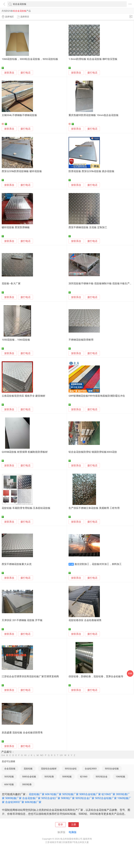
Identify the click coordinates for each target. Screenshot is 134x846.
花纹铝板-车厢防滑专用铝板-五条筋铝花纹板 (26, 508)
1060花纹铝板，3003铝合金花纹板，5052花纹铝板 (30, 59)
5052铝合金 (101, 776)
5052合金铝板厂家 (106, 798)
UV (61, 755)
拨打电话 (25, 72)
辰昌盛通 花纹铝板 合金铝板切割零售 (22, 732)
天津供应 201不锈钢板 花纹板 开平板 (22, 620)
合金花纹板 (9, 768)
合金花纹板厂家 (31, 798)
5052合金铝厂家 (50, 798)
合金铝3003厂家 (14, 802)
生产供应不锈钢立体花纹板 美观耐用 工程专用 (94, 508)
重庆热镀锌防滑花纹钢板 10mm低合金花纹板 (93, 115)
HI (25, 755)
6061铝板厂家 (53, 794)
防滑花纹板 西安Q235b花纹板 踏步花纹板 (91, 171)
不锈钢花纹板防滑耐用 (81, 339)
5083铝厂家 (68, 798)
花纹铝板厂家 (36, 794)
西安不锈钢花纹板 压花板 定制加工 (88, 227)
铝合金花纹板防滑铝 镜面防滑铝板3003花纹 (93, 452)
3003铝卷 (27, 784)
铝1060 (83, 776)
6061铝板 (9, 784)
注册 (73, 824)
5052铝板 (9, 776)
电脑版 (73, 832)
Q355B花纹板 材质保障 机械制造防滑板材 (25, 452)
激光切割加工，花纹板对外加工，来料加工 (98, 564)
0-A (3, 755)
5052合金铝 (71, 768)
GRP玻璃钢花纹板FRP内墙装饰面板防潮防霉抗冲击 (97, 395)
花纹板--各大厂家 (11, 283)
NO (41, 755)
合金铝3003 (91, 768)
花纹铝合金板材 (49, 768)
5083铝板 (67, 776)
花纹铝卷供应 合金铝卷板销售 (85, 620)
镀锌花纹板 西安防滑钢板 (16, 227)
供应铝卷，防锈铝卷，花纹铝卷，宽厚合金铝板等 (96, 676)
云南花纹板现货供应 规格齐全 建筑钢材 (23, 395)
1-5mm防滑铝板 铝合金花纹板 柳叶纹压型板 (93, 59)
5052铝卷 (49, 776)
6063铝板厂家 (33, 802)
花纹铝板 (28, 768)
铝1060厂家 (108, 794)
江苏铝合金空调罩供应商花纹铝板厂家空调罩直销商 (30, 676)
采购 (130, 673)
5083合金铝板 (29, 776)
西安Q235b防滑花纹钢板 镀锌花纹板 (22, 171)
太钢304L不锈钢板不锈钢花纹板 (19, 115)
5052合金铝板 (112, 768)
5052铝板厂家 (70, 794)
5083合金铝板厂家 (90, 794)
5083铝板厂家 (13, 798)
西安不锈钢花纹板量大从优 (17, 564)
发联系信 (9, 72)
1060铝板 (120, 776)
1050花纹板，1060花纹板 (16, 339)
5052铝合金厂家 (84, 798)
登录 (60, 824)
